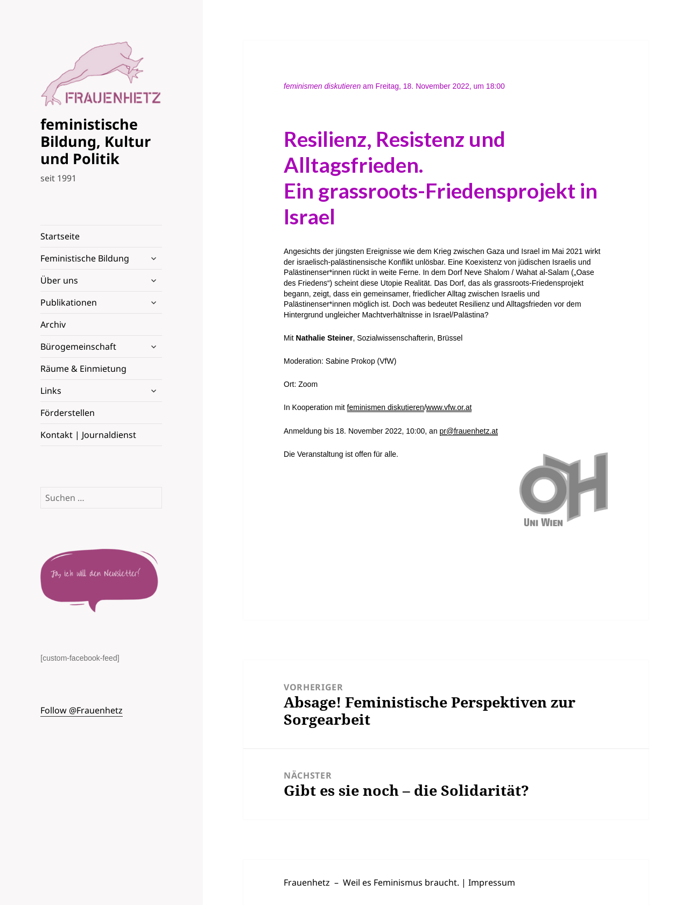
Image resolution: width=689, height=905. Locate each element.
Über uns (59, 280)
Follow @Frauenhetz (81, 710)
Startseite (60, 236)
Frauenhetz (307, 882)
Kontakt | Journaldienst (88, 435)
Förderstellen (67, 413)
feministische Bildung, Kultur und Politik (95, 141)
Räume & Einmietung (83, 368)
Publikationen (68, 302)
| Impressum (488, 882)
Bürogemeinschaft (78, 346)
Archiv (53, 324)
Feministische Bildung (84, 258)
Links (50, 391)
